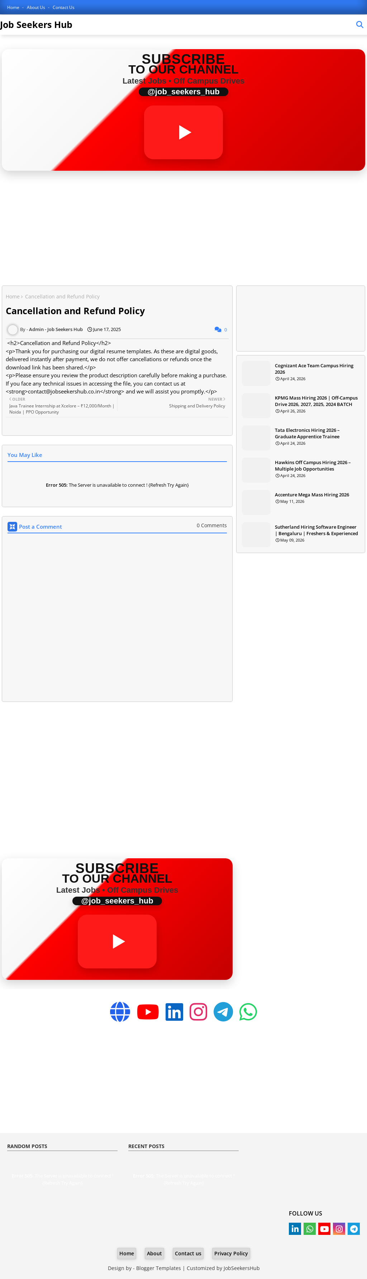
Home (13, 7)
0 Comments (212, 525)
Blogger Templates (158, 1268)
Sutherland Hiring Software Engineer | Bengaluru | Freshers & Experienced (316, 530)
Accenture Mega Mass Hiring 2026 (312, 494)
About (154, 1253)
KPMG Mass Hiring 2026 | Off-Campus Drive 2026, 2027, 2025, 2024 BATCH (316, 401)
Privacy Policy (231, 1253)
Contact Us (64, 7)
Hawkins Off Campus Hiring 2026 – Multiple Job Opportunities (313, 465)
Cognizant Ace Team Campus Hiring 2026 (314, 368)
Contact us (188, 1253)
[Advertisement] (183, 230)
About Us (36, 7)
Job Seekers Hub (36, 24)
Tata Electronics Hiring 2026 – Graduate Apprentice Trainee (307, 433)
